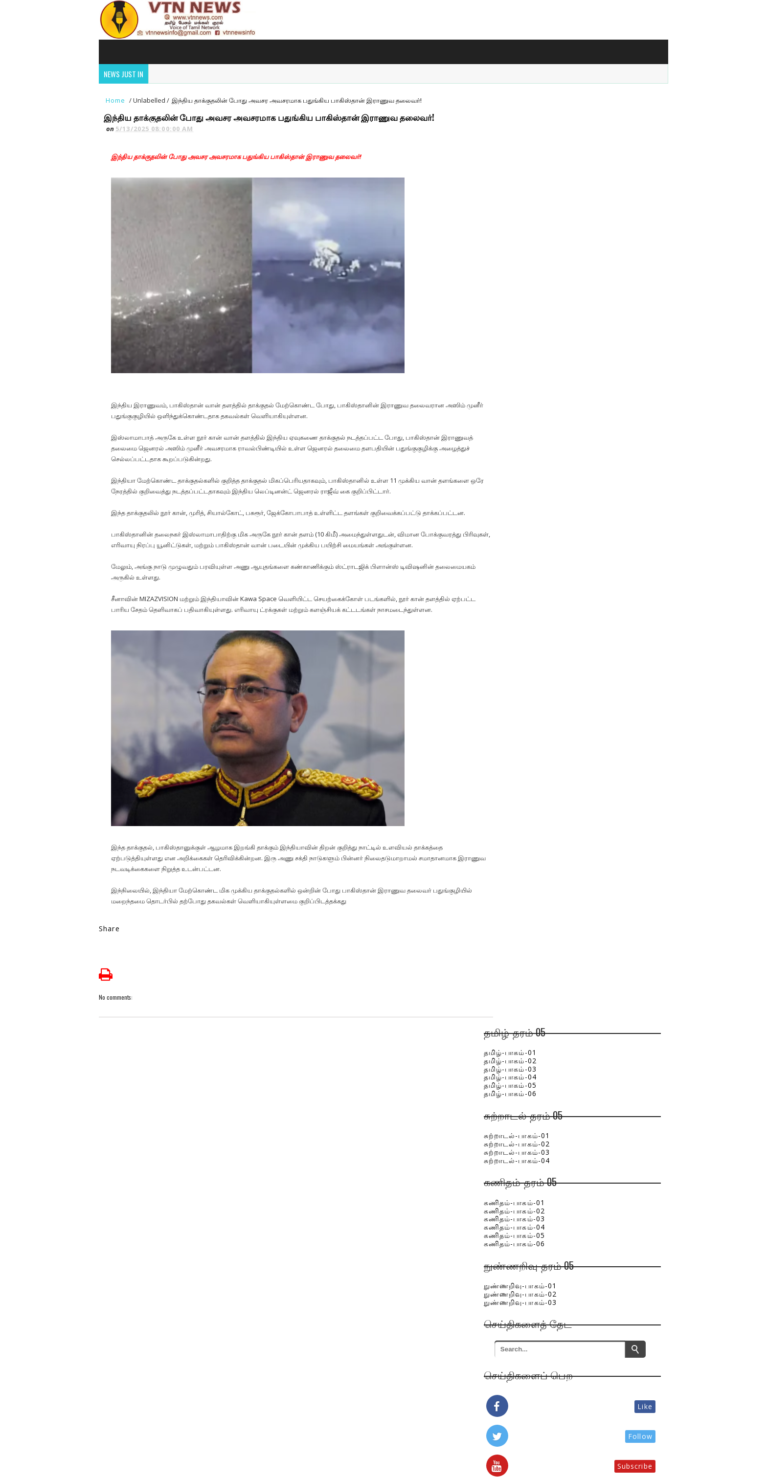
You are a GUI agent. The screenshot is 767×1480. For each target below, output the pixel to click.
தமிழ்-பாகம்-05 (522, 156)
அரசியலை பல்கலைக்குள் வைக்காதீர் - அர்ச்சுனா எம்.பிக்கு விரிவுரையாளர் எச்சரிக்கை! (597, 883)
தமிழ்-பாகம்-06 (522, 164)
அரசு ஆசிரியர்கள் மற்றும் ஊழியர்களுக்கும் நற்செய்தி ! (591, 738)
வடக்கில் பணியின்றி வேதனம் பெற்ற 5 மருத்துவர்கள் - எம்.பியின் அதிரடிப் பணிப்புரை (595, 701)
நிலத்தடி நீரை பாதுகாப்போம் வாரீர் (590, 1011)
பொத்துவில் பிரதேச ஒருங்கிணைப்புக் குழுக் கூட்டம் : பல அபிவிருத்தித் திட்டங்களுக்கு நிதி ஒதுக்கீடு (598, 605)
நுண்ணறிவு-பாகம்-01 (532, 356)
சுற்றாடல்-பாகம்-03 (529, 222)
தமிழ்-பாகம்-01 (522, 123)
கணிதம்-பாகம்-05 (526, 306)
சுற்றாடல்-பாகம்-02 (529, 214)
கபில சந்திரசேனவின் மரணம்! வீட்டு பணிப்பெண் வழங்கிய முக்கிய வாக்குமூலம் (593, 842)
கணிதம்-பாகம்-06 (526, 314)
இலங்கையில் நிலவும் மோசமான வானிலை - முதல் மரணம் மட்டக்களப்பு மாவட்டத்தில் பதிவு (598, 974)
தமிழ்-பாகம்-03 (522, 139)
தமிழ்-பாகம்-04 (522, 148)
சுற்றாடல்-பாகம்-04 (529, 231)
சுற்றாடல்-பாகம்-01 (529, 206)
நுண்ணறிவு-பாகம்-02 (532, 364)
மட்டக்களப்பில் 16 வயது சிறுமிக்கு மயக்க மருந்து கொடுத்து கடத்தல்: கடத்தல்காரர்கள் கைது (584, 655)
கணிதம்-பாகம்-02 (526, 281)
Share (112, 932)
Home (119, 103)
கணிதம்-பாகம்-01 (526, 273)
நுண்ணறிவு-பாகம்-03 (532, 373)
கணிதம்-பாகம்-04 (526, 298)
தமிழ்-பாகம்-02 (522, 131)
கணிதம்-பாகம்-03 (526, 289)
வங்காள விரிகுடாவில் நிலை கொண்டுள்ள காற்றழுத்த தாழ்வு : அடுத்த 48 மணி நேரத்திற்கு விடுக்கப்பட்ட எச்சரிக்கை (597, 929)
